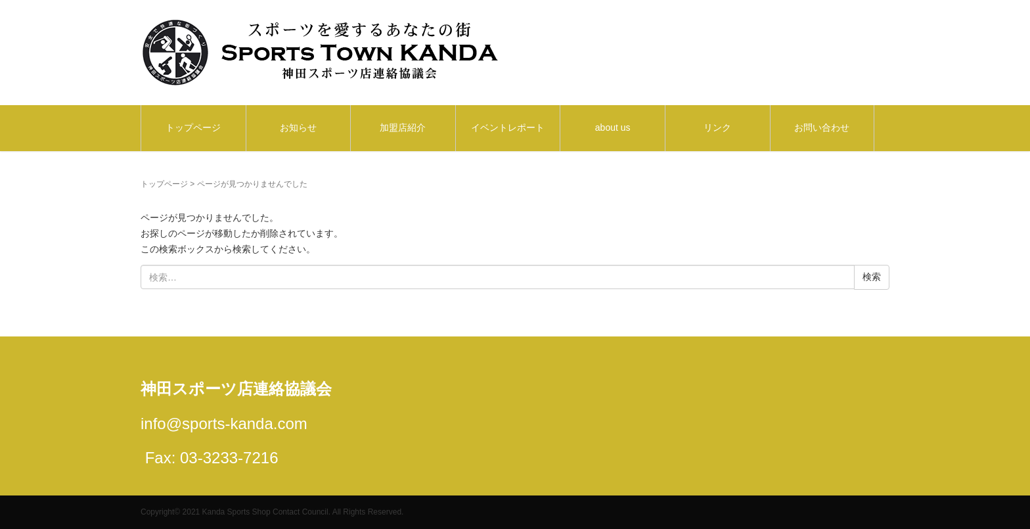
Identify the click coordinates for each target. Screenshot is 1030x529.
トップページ (193, 127)
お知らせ (298, 127)
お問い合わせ (821, 127)
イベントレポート (508, 127)
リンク (717, 127)
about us (613, 127)
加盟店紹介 (403, 127)
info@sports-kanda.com (224, 423)
